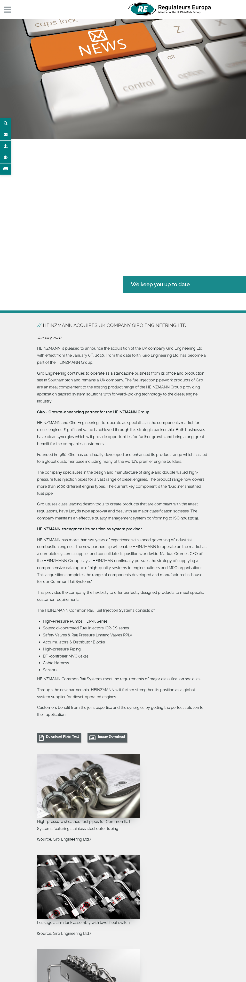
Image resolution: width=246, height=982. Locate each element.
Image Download (111, 736)
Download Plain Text (62, 736)
